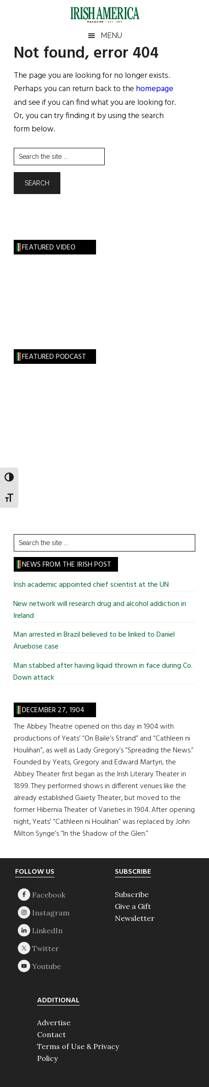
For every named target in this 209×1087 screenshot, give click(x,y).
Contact (51, 1034)
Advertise (53, 1022)
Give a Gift (133, 906)
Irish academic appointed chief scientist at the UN (91, 585)
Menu (111, 35)
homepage (154, 89)
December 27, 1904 (53, 710)
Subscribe (132, 894)
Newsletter (135, 918)
